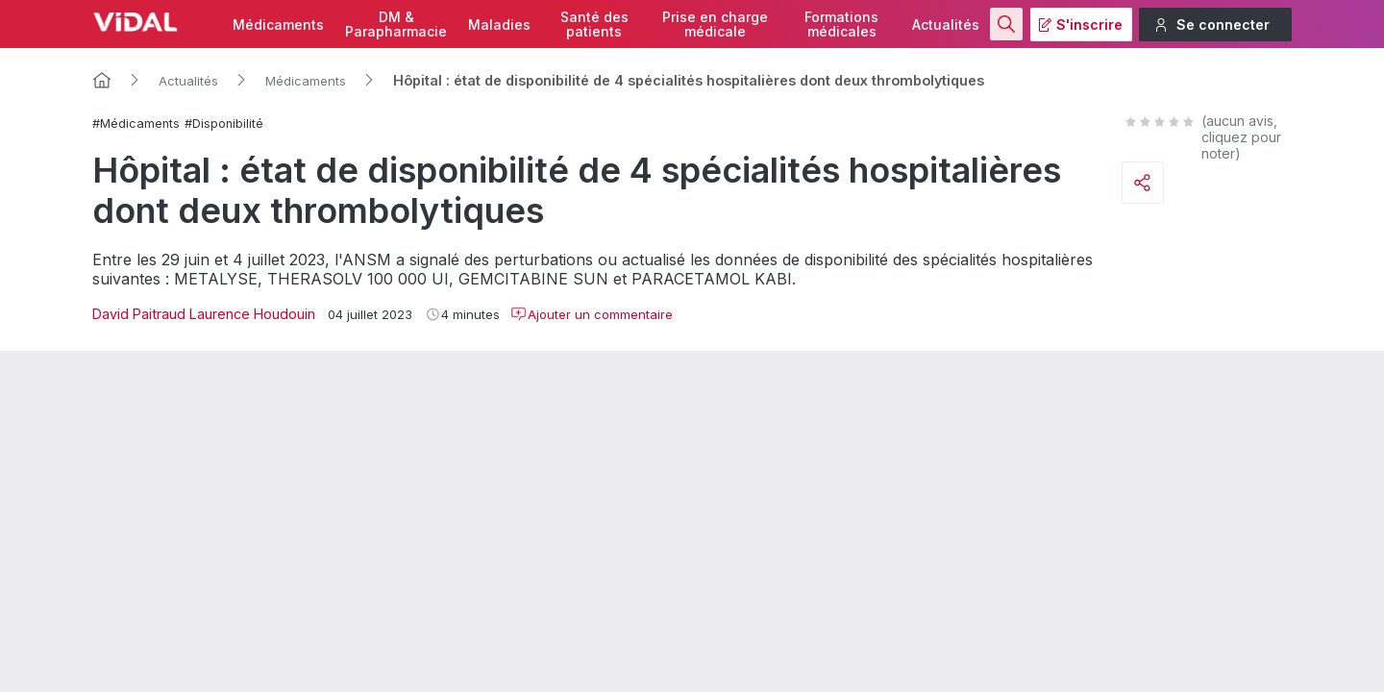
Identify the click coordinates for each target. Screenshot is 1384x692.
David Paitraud (138, 314)
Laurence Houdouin (252, 314)
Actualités (945, 24)
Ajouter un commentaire (591, 314)
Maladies (499, 24)
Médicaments (278, 24)
